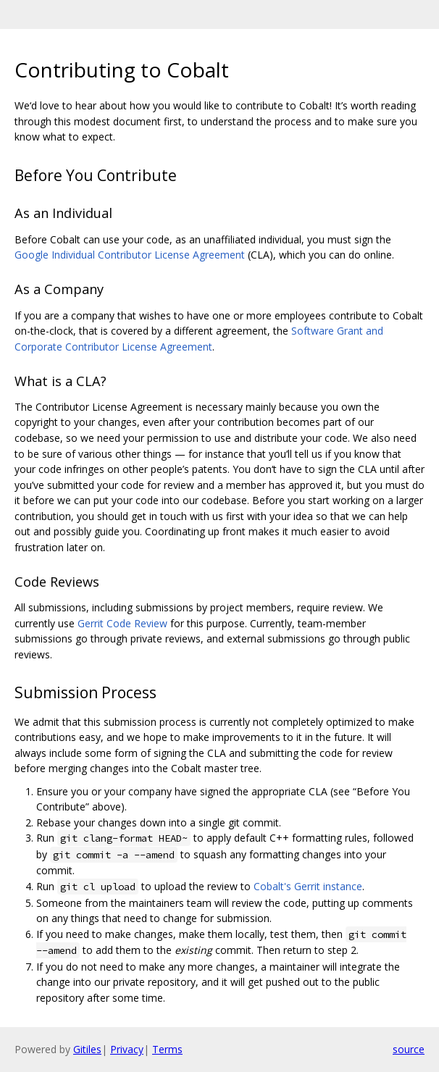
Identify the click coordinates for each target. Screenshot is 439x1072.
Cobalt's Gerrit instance (308, 886)
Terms (167, 1049)
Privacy (126, 1049)
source (409, 1049)
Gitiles (87, 1049)
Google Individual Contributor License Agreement (129, 254)
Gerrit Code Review (122, 623)
